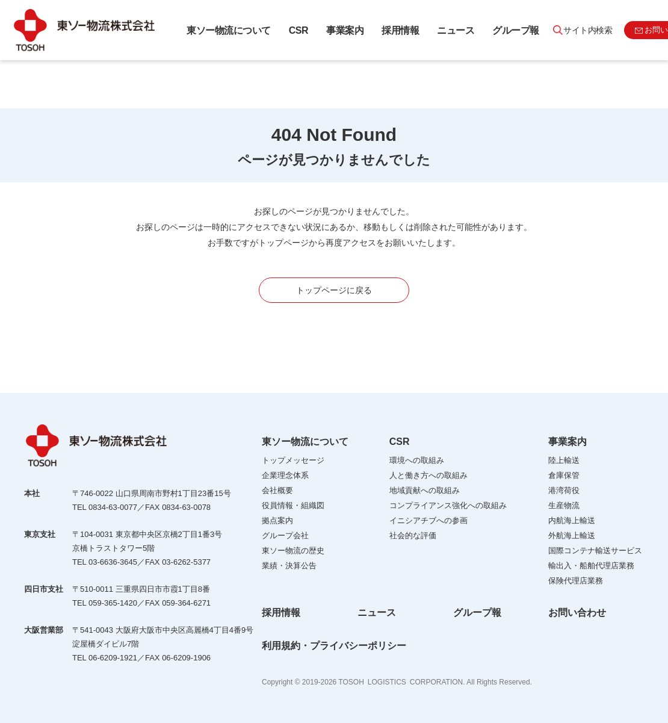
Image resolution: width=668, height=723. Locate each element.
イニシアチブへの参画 (428, 520)
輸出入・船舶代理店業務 (591, 565)
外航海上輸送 (571, 535)
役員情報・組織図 (293, 505)
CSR (298, 30)
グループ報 (515, 30)
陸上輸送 (564, 460)
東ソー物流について (229, 30)
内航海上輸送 (571, 520)
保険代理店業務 (575, 580)
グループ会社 (285, 535)
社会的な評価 (412, 535)
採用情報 (400, 30)
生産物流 (564, 505)
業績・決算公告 (289, 565)
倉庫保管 (564, 475)
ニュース (455, 30)
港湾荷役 (564, 490)
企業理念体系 (285, 475)
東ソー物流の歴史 (293, 550)
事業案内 (344, 30)
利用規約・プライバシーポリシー (334, 646)
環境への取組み (416, 460)
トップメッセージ (293, 460)
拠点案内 (277, 520)
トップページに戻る (334, 290)
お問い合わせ (577, 612)
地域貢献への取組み (424, 490)
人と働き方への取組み (428, 475)
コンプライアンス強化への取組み (448, 505)
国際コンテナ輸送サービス (595, 550)
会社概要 (277, 490)
